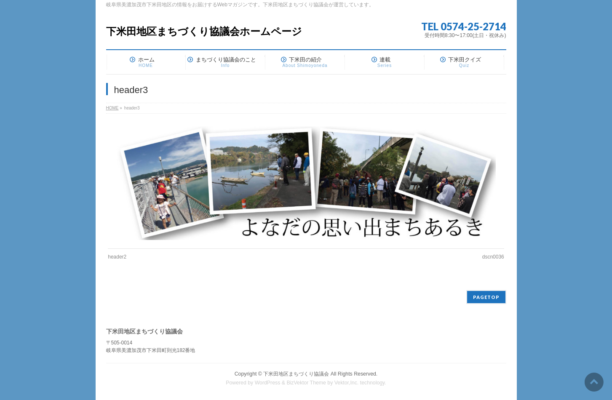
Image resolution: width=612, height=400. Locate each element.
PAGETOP (486, 297)
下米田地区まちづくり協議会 (296, 374)
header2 (117, 257)
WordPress (268, 383)
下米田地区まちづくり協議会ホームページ (204, 31)
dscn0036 (493, 257)
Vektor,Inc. (346, 383)
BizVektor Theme (306, 383)
